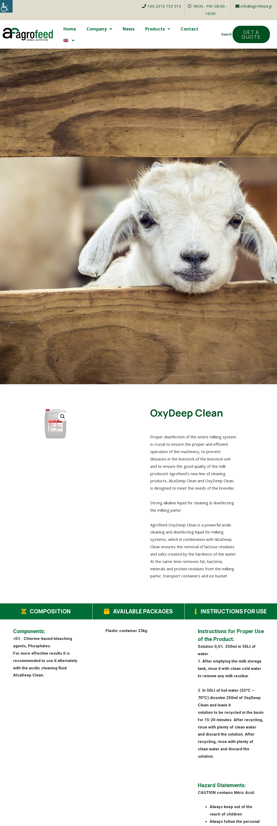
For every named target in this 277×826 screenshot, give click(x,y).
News (129, 29)
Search (226, 34)
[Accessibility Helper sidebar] (6, 6)
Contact (189, 29)
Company (99, 29)
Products (157, 29)
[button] (251, 34)
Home (69, 29)
